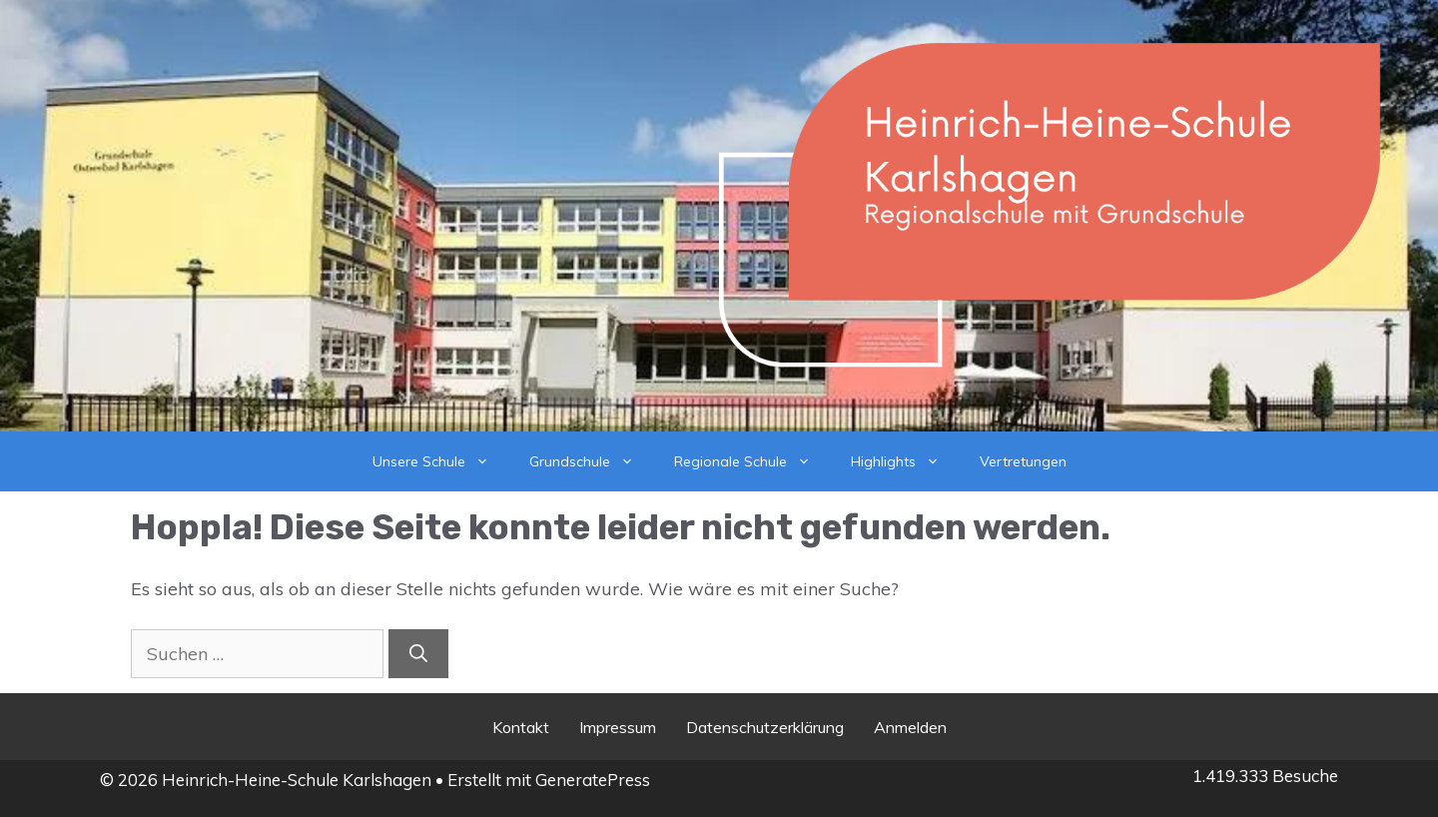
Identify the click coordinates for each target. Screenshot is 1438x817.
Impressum (617, 727)
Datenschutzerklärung (765, 727)
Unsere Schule (440, 461)
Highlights (905, 461)
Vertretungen (1023, 461)
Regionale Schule (752, 461)
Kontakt (520, 727)
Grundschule (591, 461)
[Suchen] (418, 653)
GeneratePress (592, 779)
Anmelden (910, 727)
